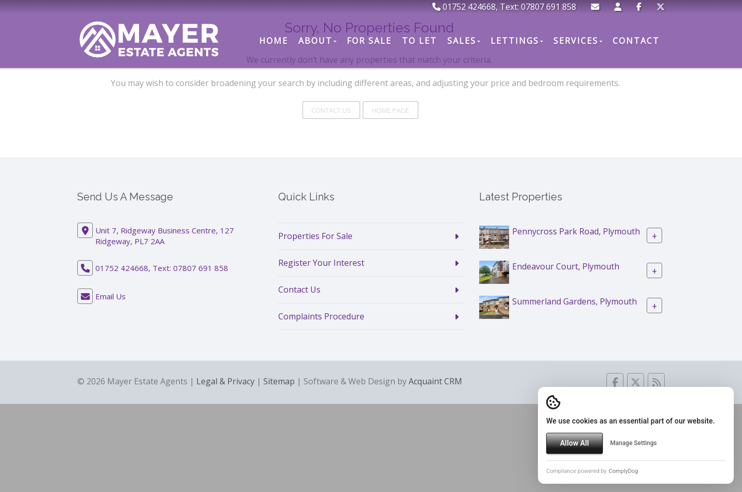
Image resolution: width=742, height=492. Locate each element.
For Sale (369, 40)
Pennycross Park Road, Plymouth (576, 231)
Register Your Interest (321, 262)
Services (577, 40)
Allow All (574, 443)
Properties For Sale (315, 236)
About (317, 40)
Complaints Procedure (321, 316)
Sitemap (279, 381)
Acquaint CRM (435, 381)
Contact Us (299, 289)
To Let (419, 40)
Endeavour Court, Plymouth (565, 266)
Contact (636, 40)
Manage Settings (633, 443)
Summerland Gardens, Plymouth (574, 301)
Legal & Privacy (225, 381)
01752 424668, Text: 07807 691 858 (504, 6)
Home (273, 40)
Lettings (517, 40)
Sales (463, 40)
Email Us (110, 296)
